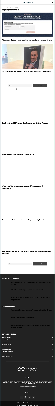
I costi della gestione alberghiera (22, 317)
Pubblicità (29, 403)
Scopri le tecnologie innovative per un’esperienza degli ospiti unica (25, 220)
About (24, 403)
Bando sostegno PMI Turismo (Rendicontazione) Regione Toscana (25, 123)
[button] (3, 2)
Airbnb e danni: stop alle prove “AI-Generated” (18, 154)
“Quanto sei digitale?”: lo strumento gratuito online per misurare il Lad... (27, 40)
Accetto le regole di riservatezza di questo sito (27, 89)
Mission (19, 403)
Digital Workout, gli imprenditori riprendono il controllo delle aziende (26, 71)
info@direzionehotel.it (30, 386)
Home (3, 7)
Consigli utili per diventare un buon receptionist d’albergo (31, 310)
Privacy (36, 403)
